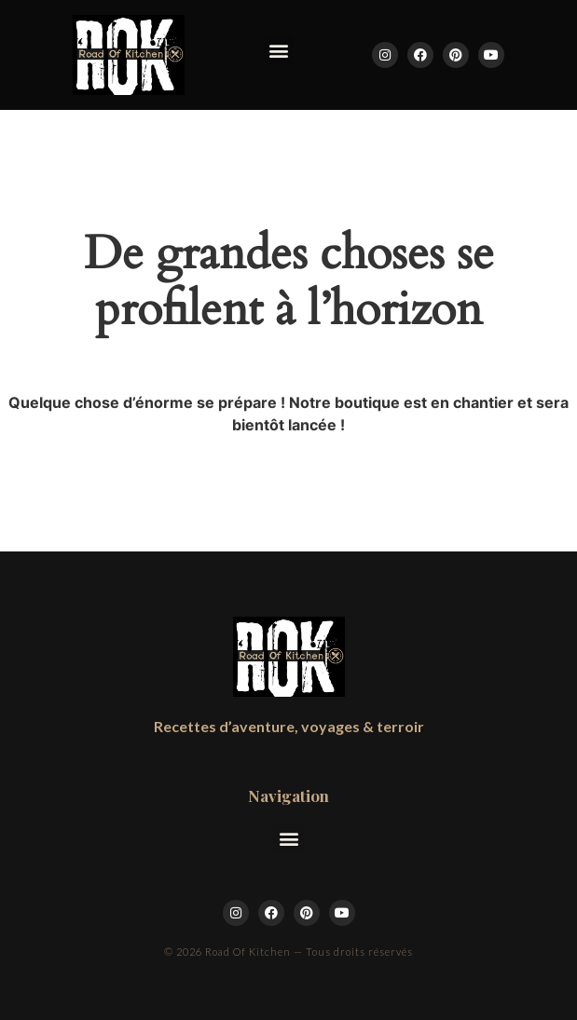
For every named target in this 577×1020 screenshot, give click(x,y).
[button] (278, 49)
